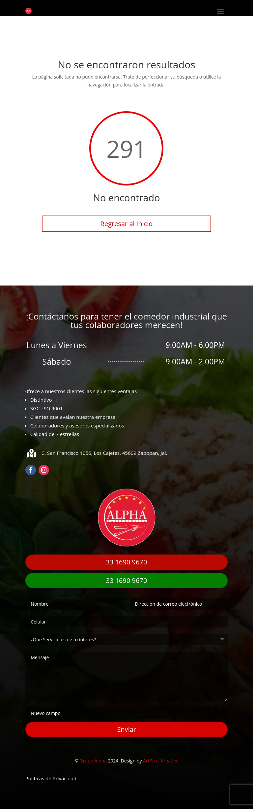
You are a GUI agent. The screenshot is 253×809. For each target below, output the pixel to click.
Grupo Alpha (92, 761)
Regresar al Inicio (126, 223)
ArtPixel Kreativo (161, 761)
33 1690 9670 (126, 561)
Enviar (126, 729)
